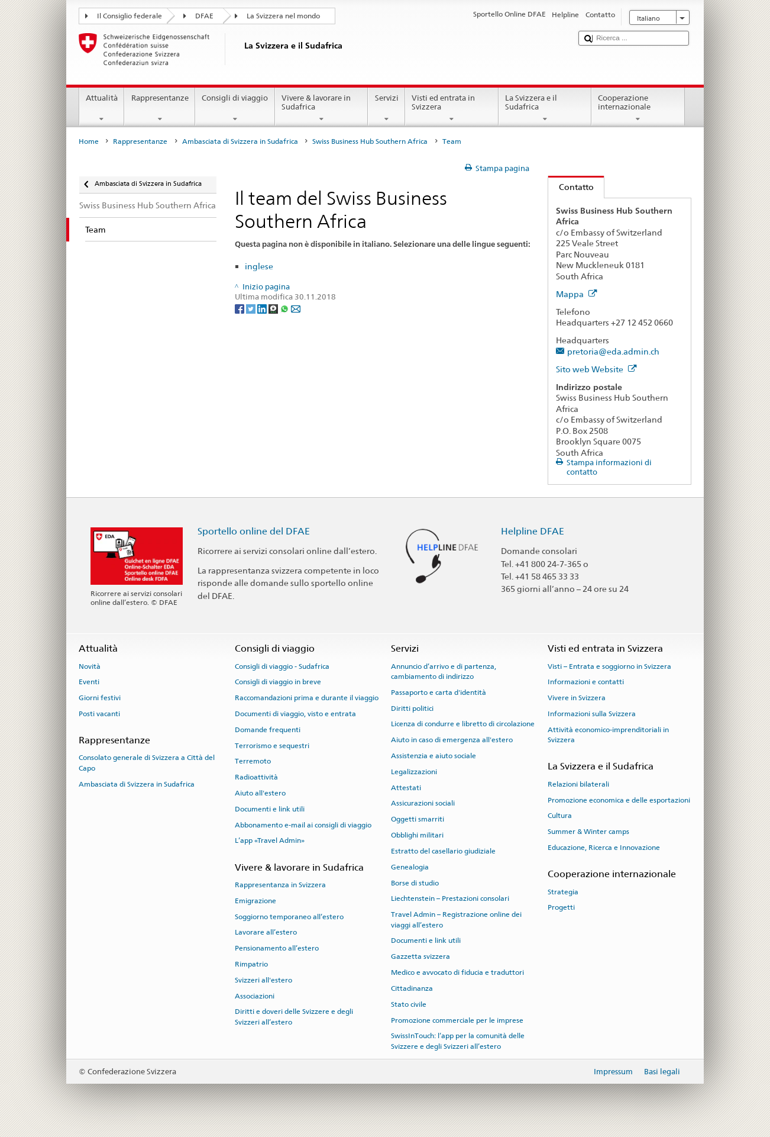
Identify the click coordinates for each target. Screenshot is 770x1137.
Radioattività (256, 777)
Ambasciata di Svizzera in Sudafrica (240, 141)
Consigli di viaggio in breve (278, 682)
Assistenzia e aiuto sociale (433, 756)
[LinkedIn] (262, 308)
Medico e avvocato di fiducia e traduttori (457, 972)
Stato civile (408, 1004)
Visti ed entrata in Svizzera (452, 109)
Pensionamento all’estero (277, 948)
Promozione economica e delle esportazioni (619, 799)
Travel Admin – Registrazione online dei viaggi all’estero (456, 919)
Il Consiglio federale (129, 16)
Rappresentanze (160, 109)
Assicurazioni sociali (423, 803)
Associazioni (254, 996)
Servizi (386, 109)
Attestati (406, 788)
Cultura (560, 815)
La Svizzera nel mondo (283, 16)
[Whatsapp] (285, 308)
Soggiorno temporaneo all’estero (289, 916)
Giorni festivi (100, 698)
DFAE (204, 16)
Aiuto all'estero (260, 793)
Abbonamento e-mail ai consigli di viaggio (303, 824)
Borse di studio (415, 882)
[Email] (295, 308)
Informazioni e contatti (586, 682)
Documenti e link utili (270, 809)
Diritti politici (412, 708)
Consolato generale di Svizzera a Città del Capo (147, 762)
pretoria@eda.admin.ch (613, 351)
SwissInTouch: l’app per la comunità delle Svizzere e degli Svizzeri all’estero (458, 1041)
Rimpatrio (251, 964)
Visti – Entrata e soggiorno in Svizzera (609, 666)
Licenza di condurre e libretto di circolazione (463, 724)
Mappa (576, 294)
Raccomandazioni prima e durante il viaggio (306, 698)
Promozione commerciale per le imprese (457, 1020)
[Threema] (274, 308)
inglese (259, 266)
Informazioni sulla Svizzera (592, 714)
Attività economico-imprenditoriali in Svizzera (608, 735)
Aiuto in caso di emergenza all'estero (452, 740)
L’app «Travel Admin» (270, 840)
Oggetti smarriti (417, 819)
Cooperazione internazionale (638, 109)
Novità (90, 666)
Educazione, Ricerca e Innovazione (604, 847)
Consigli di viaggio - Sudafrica (282, 666)
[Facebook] (240, 308)
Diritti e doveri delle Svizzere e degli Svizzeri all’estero (294, 1016)
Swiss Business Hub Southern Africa (370, 141)
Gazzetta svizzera (420, 956)
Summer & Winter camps (588, 831)
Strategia (563, 891)
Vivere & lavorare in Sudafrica (322, 109)
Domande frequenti (267, 730)
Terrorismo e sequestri (272, 745)
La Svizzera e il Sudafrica (545, 109)
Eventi (89, 682)
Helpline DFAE (532, 531)
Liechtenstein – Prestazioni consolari (450, 898)
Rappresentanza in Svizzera (280, 885)
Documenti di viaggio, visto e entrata (295, 714)
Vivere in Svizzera (577, 698)
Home (89, 141)
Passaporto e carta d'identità (438, 692)
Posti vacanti (99, 714)
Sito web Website (596, 369)
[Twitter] (251, 308)
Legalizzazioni (414, 772)
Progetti (561, 907)
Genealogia (410, 867)
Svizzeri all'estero (263, 980)
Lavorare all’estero (266, 932)
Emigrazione (255, 901)
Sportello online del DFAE (254, 531)
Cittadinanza (412, 988)
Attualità (102, 109)
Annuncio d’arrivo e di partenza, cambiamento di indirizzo (443, 671)
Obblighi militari (417, 835)
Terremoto (253, 761)
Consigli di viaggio (235, 109)
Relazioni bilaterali (578, 784)
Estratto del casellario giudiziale (443, 851)
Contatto (571, 187)
